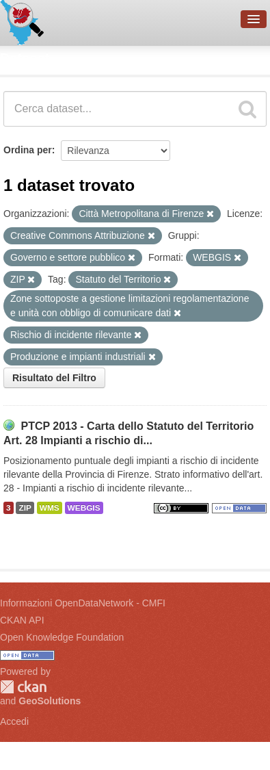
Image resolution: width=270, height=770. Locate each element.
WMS (49, 508)
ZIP (24, 508)
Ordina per (27, 149)
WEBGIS (84, 508)
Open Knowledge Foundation (62, 637)
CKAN (23, 687)
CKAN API (22, 620)
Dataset (24, 58)
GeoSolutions (49, 700)
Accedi (14, 721)
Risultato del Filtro (54, 377)
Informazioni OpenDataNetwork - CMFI (82, 603)
